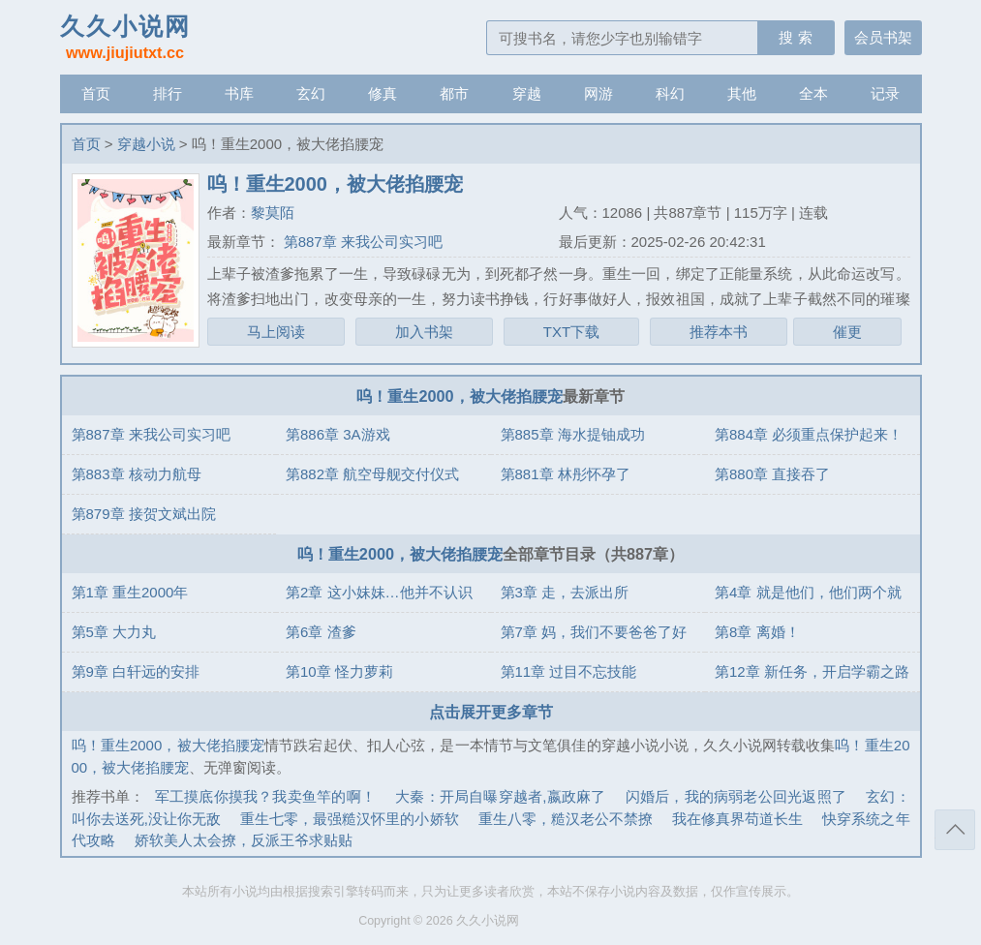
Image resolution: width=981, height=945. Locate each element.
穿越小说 (146, 144)
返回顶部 (955, 829)
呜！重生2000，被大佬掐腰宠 (459, 396)
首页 (95, 93)
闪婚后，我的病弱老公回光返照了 (736, 796)
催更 (847, 331)
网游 (598, 93)
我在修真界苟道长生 (737, 818)
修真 (382, 93)
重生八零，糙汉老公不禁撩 (565, 818)
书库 (239, 93)
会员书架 (883, 37)
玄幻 (310, 93)
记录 (885, 93)
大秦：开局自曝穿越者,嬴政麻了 (500, 796)
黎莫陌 (272, 212)
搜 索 (795, 37)
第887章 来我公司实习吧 (361, 241)
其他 (741, 93)
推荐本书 (719, 331)
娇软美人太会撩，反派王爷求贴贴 (244, 840)
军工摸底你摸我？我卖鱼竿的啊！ (265, 796)
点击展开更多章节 (491, 711)
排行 (167, 93)
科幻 (670, 93)
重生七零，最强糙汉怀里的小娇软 (349, 818)
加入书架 (424, 331)
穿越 (526, 93)
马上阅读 (276, 331)
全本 (813, 93)
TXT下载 (571, 331)
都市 (454, 93)
